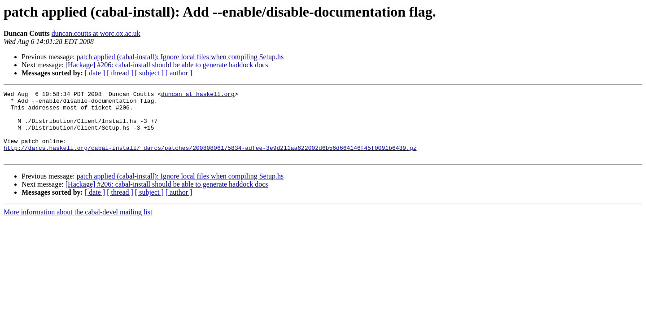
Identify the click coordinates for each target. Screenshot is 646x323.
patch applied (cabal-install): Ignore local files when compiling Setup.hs (180, 57)
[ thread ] (120, 73)
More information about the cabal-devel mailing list (78, 225)
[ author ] (179, 73)
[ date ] (95, 73)
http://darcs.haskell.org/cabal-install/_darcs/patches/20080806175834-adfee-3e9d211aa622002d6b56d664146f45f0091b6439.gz (210, 160)
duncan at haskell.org (198, 95)
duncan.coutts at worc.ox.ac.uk (96, 33)
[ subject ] (149, 73)
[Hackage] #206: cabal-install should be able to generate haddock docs (166, 65)
